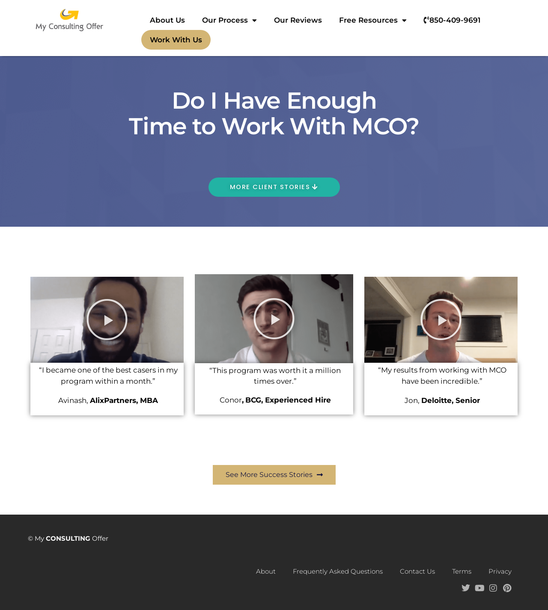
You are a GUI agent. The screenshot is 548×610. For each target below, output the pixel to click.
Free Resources (373, 20)
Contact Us (417, 571)
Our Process (229, 20)
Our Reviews (298, 20)
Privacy (500, 571)
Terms (461, 571)
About (266, 571)
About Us (167, 20)
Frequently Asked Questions (338, 571)
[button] (107, 320)
